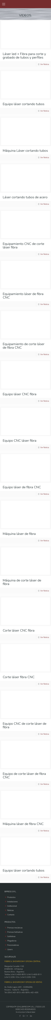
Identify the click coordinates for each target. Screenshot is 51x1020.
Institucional (12, 906)
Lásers (10, 949)
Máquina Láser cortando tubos (25, 150)
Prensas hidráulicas (15, 932)
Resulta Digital (31, 1012)
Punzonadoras (13, 945)
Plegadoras (11, 940)
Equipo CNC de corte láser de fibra (24, 725)
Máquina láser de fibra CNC (23, 824)
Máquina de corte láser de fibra (22, 582)
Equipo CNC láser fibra (19, 440)
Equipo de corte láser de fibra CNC (24, 775)
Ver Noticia (44, 64)
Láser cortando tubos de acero (25, 197)
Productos (11, 897)
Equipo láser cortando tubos (23, 104)
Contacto (10, 914)
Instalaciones (12, 901)
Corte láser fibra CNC (19, 677)
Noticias (10, 910)
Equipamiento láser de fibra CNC (23, 296)
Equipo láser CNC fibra (19, 394)
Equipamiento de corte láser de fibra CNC (23, 346)
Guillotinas (11, 936)
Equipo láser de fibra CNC (22, 487)
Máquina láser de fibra (19, 533)
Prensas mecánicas (15, 927)
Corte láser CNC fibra (19, 630)
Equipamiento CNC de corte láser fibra (23, 245)
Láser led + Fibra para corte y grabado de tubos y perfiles (24, 56)
